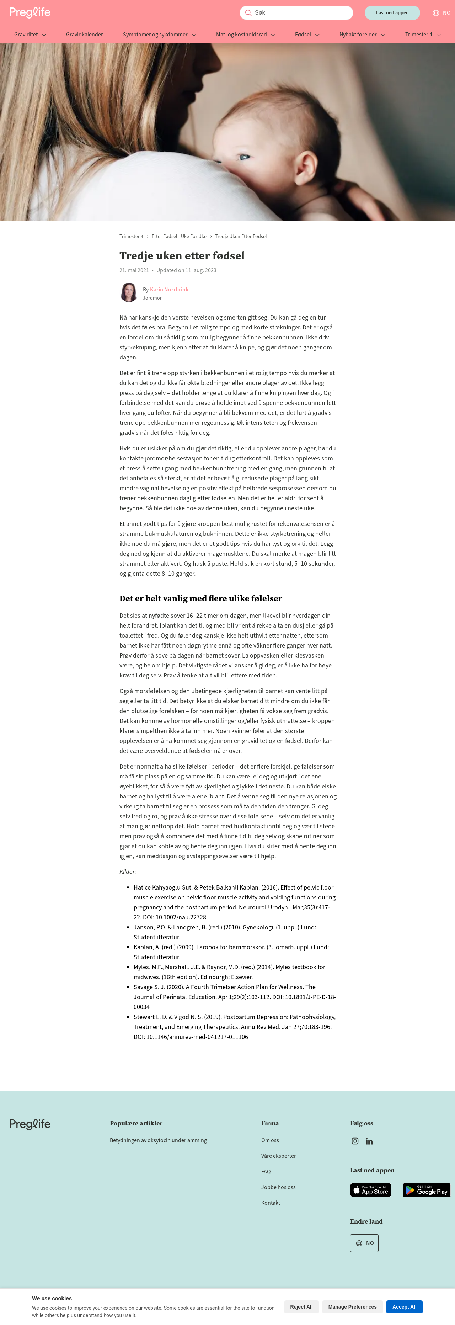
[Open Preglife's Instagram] (355, 1141)
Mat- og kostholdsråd (245, 35)
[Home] (30, 1124)
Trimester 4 (423, 35)
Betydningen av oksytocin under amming (158, 1140)
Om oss (270, 1140)
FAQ (266, 1172)
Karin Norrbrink (169, 290)
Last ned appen (392, 12)
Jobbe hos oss (278, 1187)
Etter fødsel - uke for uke (179, 236)
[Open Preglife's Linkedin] (371, 1141)
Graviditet (30, 35)
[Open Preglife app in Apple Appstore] (370, 1190)
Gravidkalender (84, 35)
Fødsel (307, 35)
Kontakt (270, 1203)
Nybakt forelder (362, 35)
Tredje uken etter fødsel (241, 236)
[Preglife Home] (30, 13)
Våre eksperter (278, 1156)
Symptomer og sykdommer (159, 35)
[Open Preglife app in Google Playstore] (427, 1190)
